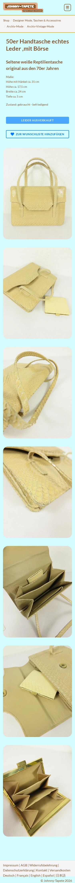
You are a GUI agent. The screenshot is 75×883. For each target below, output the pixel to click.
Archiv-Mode (15, 26)
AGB (24, 865)
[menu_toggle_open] (67, 7)
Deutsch (9, 875)
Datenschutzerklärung (18, 870)
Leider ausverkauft (37, 120)
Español (48, 875)
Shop (6, 20)
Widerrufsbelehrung (43, 865)
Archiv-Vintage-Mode (40, 26)
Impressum (10, 865)
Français (22, 875)
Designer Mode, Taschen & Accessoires (37, 20)
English (36, 875)
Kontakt (41, 870)
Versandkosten (60, 870)
